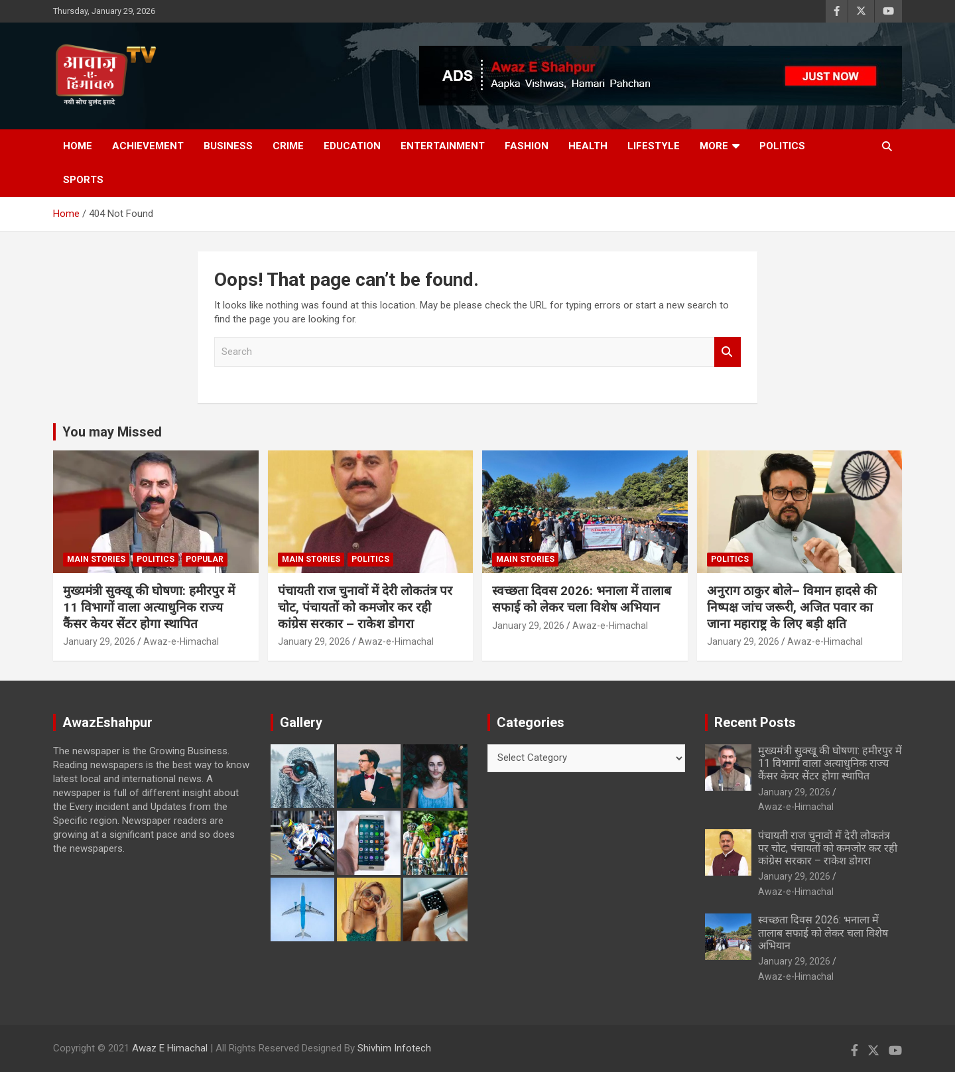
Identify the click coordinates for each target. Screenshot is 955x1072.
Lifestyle (653, 146)
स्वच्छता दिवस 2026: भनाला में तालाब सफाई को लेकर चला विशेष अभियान (581, 599)
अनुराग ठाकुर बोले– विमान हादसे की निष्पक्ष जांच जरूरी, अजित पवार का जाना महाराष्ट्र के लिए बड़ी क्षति (792, 607)
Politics (782, 146)
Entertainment (443, 146)
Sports (83, 180)
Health (587, 146)
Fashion (526, 146)
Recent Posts (755, 722)
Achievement (148, 146)
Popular (204, 559)
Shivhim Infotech (394, 1048)
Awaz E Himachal (170, 1048)
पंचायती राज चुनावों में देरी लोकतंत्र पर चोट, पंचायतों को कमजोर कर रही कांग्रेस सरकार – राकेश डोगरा (365, 607)
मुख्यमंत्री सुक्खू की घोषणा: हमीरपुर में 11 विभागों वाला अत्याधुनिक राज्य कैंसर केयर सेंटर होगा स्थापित (149, 607)
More (714, 146)
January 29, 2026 (99, 641)
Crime (288, 146)
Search (727, 352)
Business (228, 146)
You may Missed (112, 432)
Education (352, 146)
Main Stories (96, 559)
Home (77, 146)
